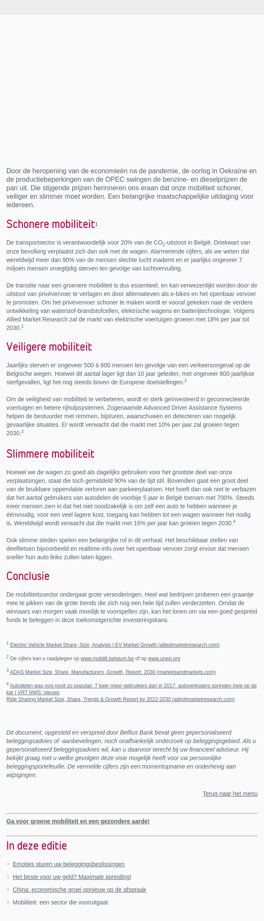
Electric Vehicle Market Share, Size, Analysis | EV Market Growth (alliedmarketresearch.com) (115, 645)
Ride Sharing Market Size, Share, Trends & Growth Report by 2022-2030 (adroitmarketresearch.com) (120, 699)
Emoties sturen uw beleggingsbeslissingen (69, 864)
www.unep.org (164, 659)
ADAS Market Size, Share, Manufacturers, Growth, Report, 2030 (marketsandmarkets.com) (113, 672)
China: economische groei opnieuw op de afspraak (79, 889)
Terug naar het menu (230, 793)
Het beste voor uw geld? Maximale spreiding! (72, 876)
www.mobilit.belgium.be (107, 659)
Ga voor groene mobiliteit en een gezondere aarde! (78, 821)
